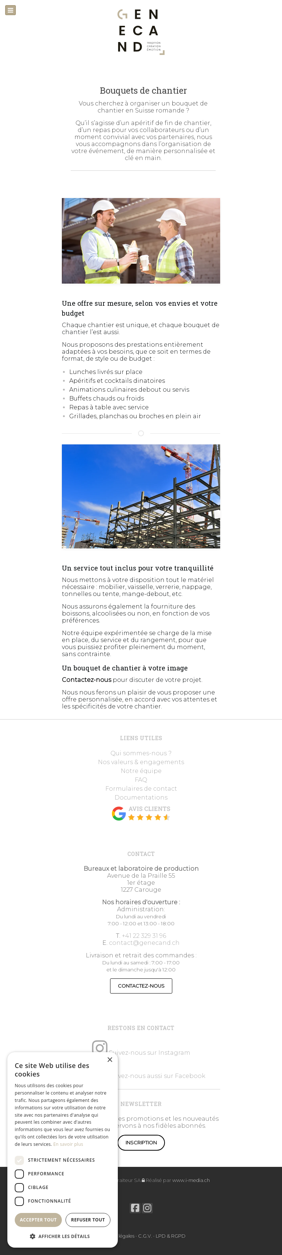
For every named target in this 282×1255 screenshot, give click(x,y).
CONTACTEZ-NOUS (141, 986)
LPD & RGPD (171, 1236)
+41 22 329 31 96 (144, 935)
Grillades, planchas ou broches (116, 416)
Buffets (81, 398)
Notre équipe (141, 770)
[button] (62, 1236)
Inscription (141, 1142)
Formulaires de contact (141, 788)
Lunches (83, 371)
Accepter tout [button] (38, 1220)
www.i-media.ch (191, 1180)
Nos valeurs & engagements (141, 762)
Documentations (141, 797)
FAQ (141, 779)
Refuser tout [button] (88, 1220)
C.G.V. (145, 1236)
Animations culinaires (103, 389)
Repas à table (91, 407)
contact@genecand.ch (144, 942)
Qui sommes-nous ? (141, 753)
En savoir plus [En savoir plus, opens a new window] (68, 1144)
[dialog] (62, 1150)
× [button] (109, 1060)
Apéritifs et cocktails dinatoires (117, 380)
